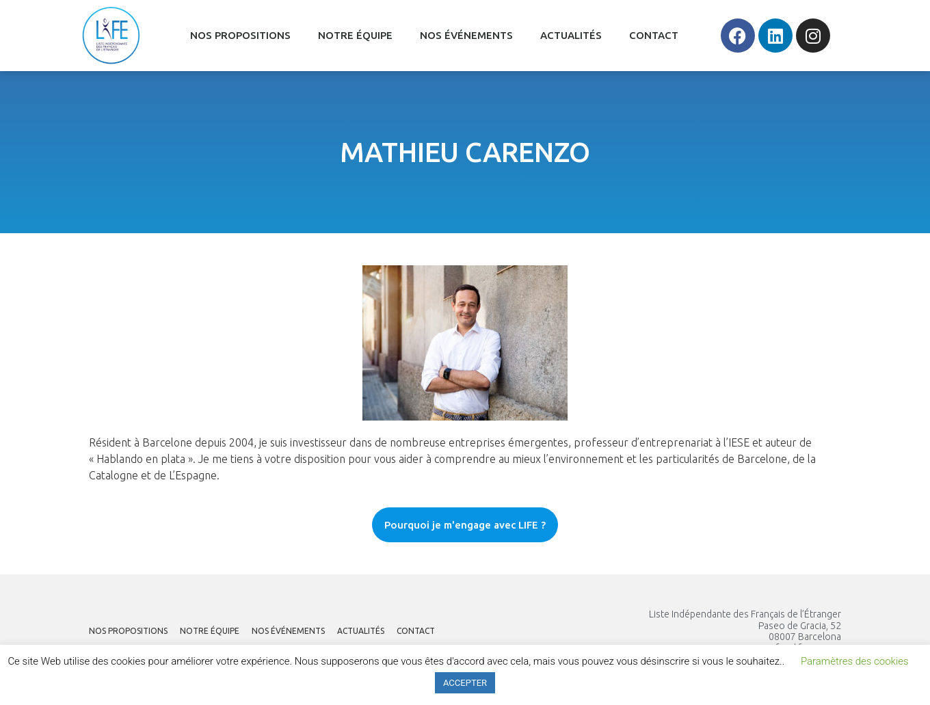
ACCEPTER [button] (465, 683)
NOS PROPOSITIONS (240, 35)
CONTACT (653, 35)
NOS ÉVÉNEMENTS (466, 35)
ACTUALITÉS (571, 35)
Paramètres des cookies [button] (855, 661)
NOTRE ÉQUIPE (355, 35)
